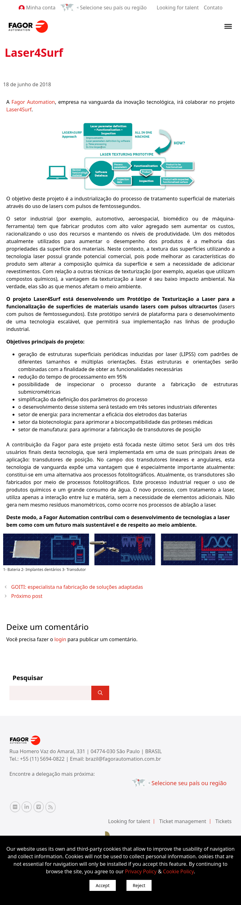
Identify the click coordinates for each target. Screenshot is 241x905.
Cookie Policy (178, 871)
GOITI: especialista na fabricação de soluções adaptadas (77, 586)
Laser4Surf (18, 109)
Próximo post (27, 596)
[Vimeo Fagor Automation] (39, 806)
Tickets (223, 821)
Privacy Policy (141, 871)
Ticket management (182, 821)
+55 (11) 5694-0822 (43, 758)
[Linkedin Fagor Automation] (27, 806)
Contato (213, 7)
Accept (103, 885)
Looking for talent (178, 7)
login (60, 639)
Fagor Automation (33, 101)
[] (100, 693)
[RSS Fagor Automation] (51, 807)
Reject (139, 885)
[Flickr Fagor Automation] (15, 806)
